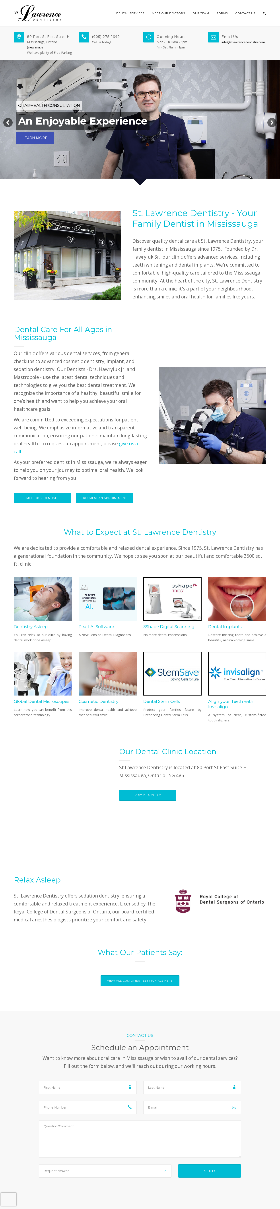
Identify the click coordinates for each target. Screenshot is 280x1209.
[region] (140, 123)
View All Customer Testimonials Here (140, 980)
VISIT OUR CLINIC (148, 795)
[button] (8, 122)
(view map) (35, 47)
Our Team (200, 13)
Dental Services (130, 13)
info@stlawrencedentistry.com (243, 42)
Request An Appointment (105, 498)
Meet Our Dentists (42, 498)
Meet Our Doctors (168, 13)
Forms (222, 13)
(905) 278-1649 (106, 37)
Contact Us (245, 13)
